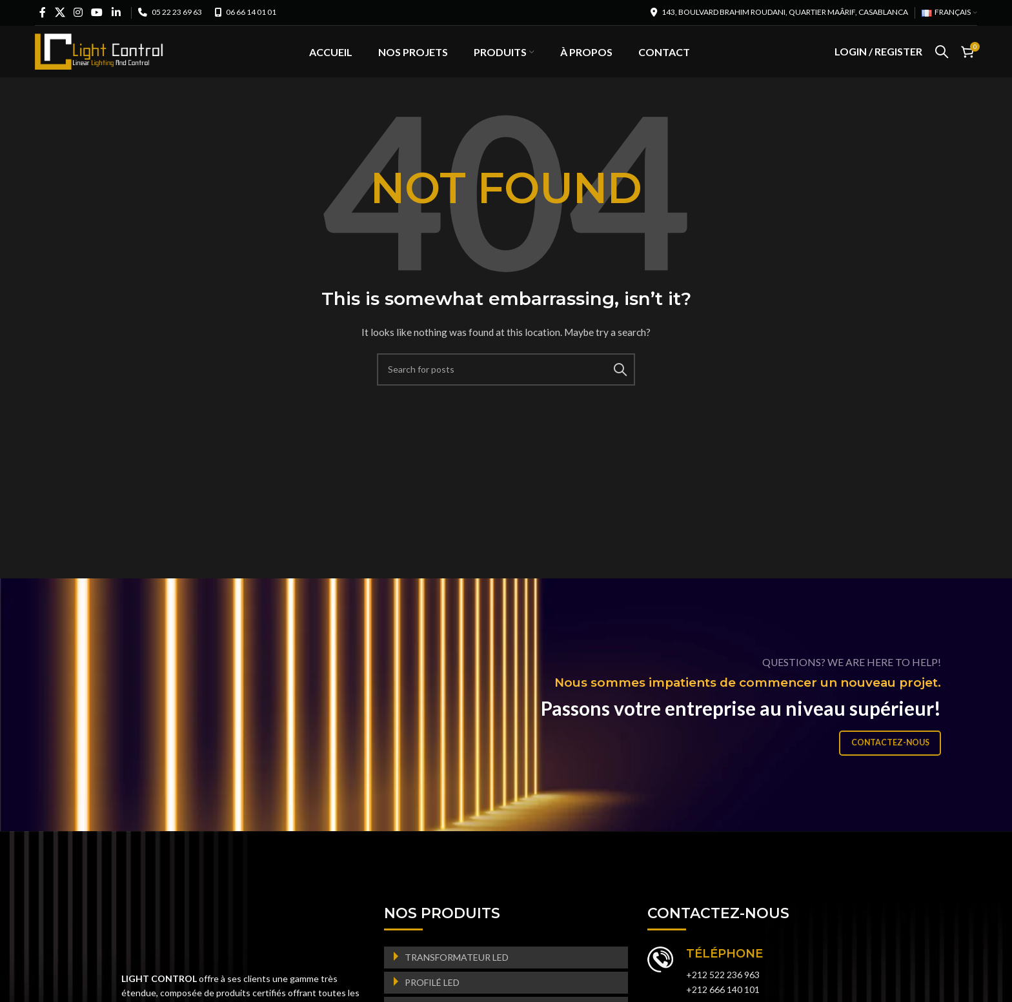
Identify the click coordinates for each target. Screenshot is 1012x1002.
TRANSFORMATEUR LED (457, 972)
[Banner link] (506, 720)
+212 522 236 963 (723, 990)
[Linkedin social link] (116, 12)
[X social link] (59, 12)
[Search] (942, 60)
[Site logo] (99, 58)
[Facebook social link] (42, 12)
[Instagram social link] (78, 12)
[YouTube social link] (97, 12)
